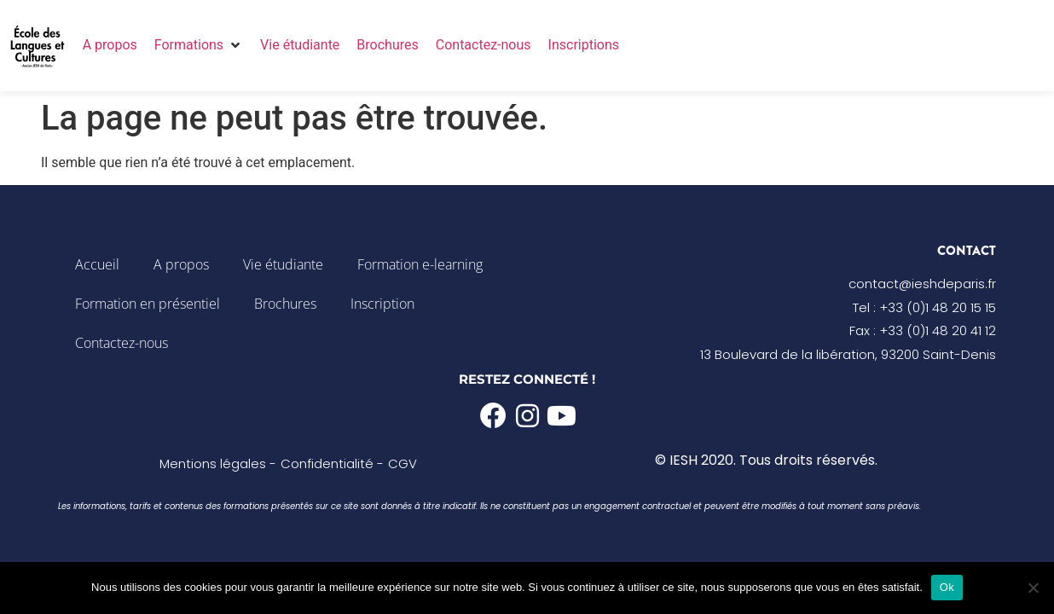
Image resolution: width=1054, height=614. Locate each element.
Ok (947, 587)
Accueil (97, 264)
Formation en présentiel (147, 303)
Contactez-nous (121, 342)
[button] (199, 45)
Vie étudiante (283, 264)
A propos (181, 264)
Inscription (382, 303)
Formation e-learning (420, 264)
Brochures (285, 303)
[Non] (1032, 587)
